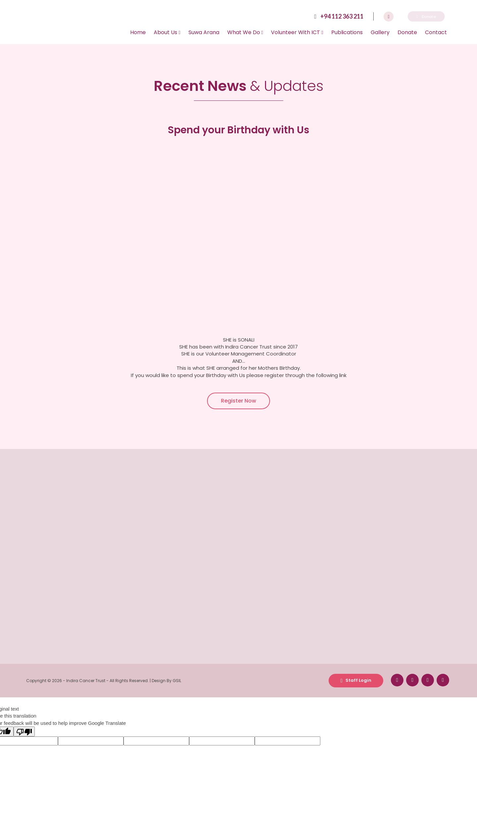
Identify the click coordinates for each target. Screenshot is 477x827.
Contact (436, 32)
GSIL (177, 680)
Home (138, 32)
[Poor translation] (24, 731)
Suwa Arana (203, 32)
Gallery (380, 32)
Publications (347, 32)
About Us (167, 32)
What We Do (245, 32)
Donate (407, 32)
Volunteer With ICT (297, 32)
